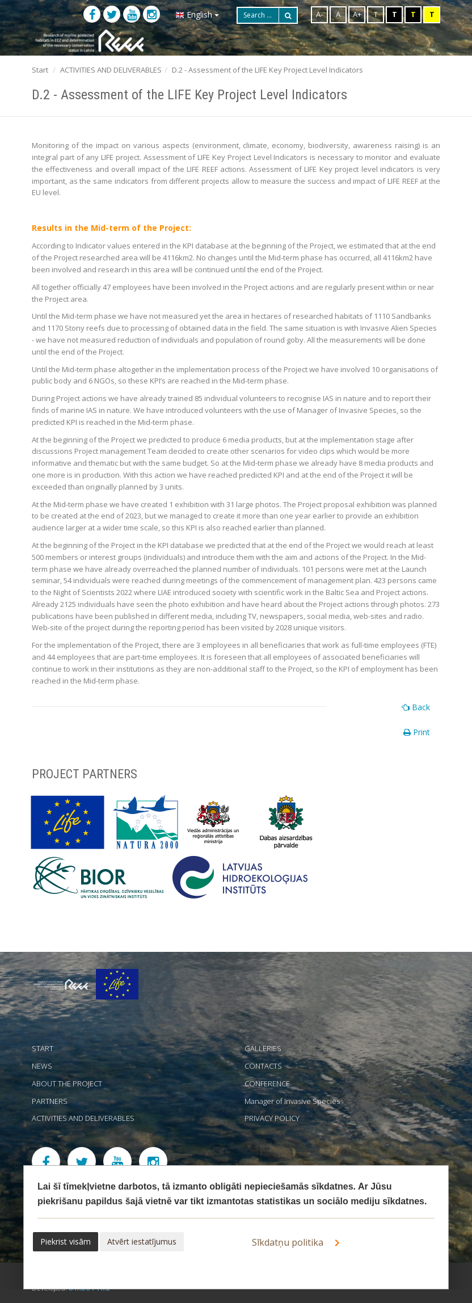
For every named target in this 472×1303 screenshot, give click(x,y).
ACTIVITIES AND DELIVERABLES (111, 70)
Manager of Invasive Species (292, 1101)
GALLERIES (263, 1048)
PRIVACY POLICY (272, 1118)
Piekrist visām (65, 1241)
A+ (357, 14)
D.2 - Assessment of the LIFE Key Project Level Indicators (267, 70)
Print (416, 732)
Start (40, 70)
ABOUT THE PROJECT (67, 1083)
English (197, 14)
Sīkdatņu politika (298, 1243)
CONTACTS (263, 1066)
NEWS (42, 1066)
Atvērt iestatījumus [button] (141, 1241)
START (42, 1048)
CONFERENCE (267, 1083)
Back (416, 707)
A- (319, 14)
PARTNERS (50, 1101)
